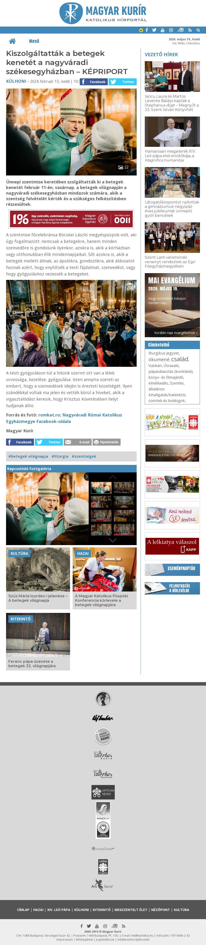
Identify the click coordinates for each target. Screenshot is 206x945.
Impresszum (65, 940)
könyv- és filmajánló (166, 377)
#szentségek (84, 456)
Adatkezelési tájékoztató (133, 940)
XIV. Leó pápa (58, 909)
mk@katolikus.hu (142, 936)
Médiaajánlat (84, 940)
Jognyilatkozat (105, 940)
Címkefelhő (158, 345)
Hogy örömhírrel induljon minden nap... (171, 290)
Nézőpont (160, 909)
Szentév (177, 383)
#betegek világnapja (28, 456)
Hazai (83, 553)
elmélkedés (158, 383)
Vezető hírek (161, 54)
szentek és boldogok (167, 400)
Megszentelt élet (131, 909)
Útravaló (171, 365)
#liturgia (59, 456)
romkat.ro (49, 415)
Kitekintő (21, 619)
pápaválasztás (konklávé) (170, 371)
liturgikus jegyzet (164, 353)
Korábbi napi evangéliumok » (176, 332)
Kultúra (19, 553)
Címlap (23, 909)
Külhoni (16, 81)
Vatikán (155, 365)
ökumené (159, 359)
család (179, 359)
